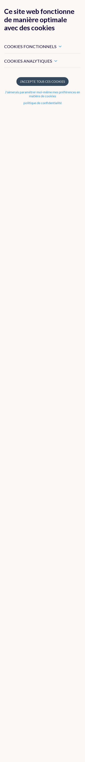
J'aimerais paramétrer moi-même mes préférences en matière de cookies (42, 94)
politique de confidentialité (42, 103)
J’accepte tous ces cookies (42, 81)
